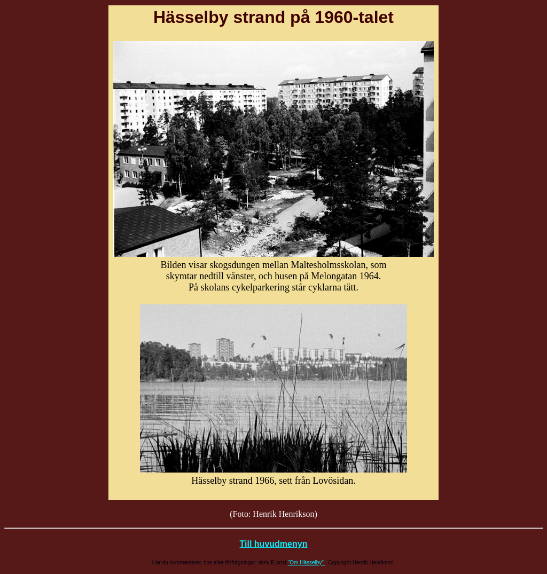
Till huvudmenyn (274, 543)
